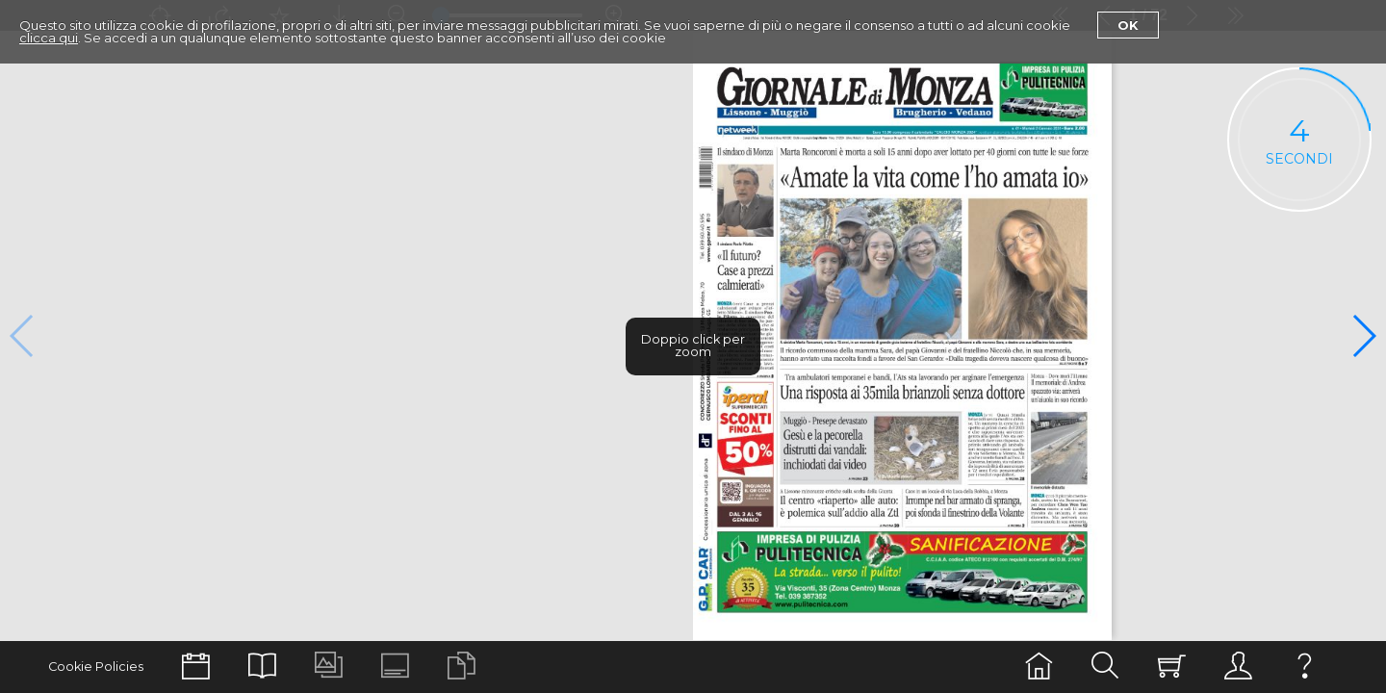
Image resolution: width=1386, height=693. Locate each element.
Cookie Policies (95, 666)
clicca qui (48, 37)
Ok (1128, 25)
